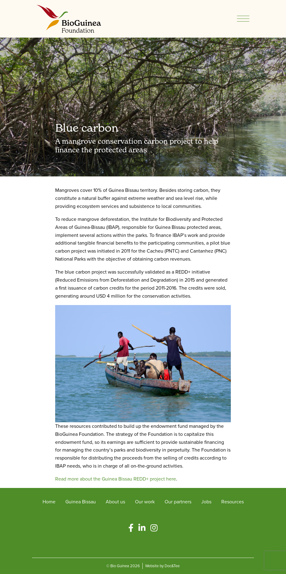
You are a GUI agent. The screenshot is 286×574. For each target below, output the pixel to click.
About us (115, 501)
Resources (232, 501)
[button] (131, 528)
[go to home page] (69, 18)
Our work (145, 501)
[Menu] (243, 18)
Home (49, 501)
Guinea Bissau (80, 501)
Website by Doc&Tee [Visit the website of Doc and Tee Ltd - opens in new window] (162, 566)
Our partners (178, 501)
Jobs (206, 501)
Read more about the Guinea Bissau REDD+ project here (115, 478)
